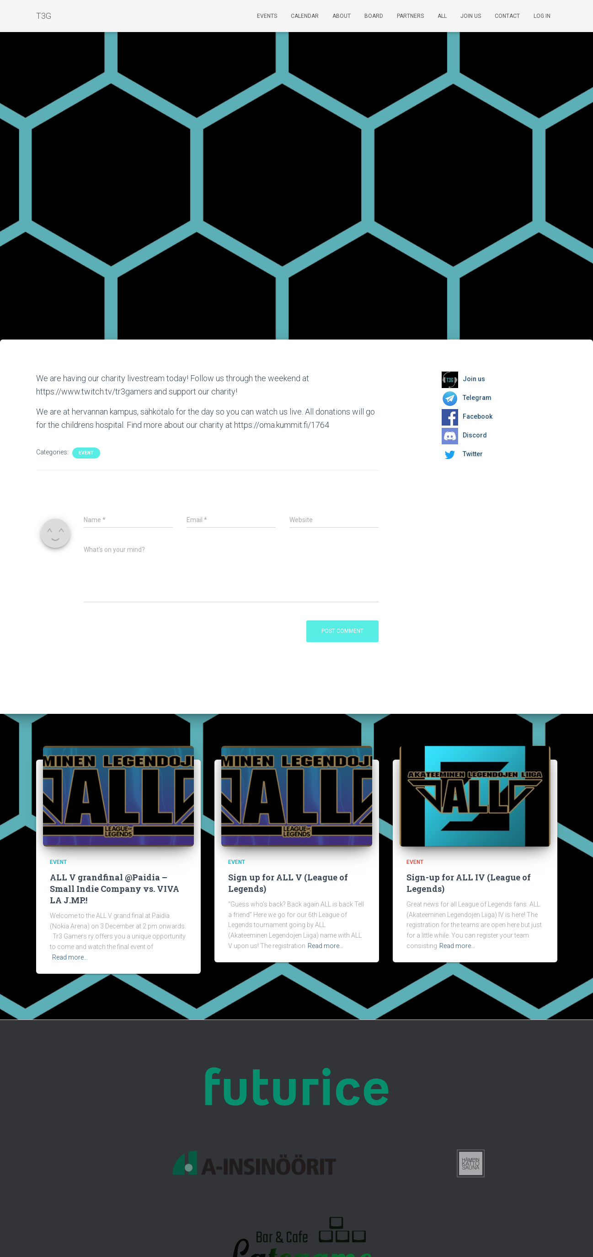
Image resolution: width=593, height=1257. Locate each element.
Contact (507, 16)
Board (373, 16)
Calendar (305, 16)
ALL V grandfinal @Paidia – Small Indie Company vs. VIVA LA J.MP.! (114, 889)
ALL (442, 16)
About (341, 16)
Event (86, 452)
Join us (470, 16)
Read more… (70, 957)
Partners (410, 16)
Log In (542, 16)
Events (267, 16)
